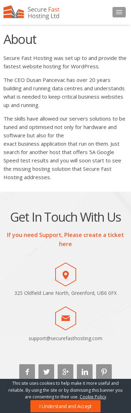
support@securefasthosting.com (65, 338)
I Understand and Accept (65, 406)
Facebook (27, 372)
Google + (65, 372)
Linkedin (85, 372)
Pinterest (104, 372)
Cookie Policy (93, 397)
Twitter (46, 372)
